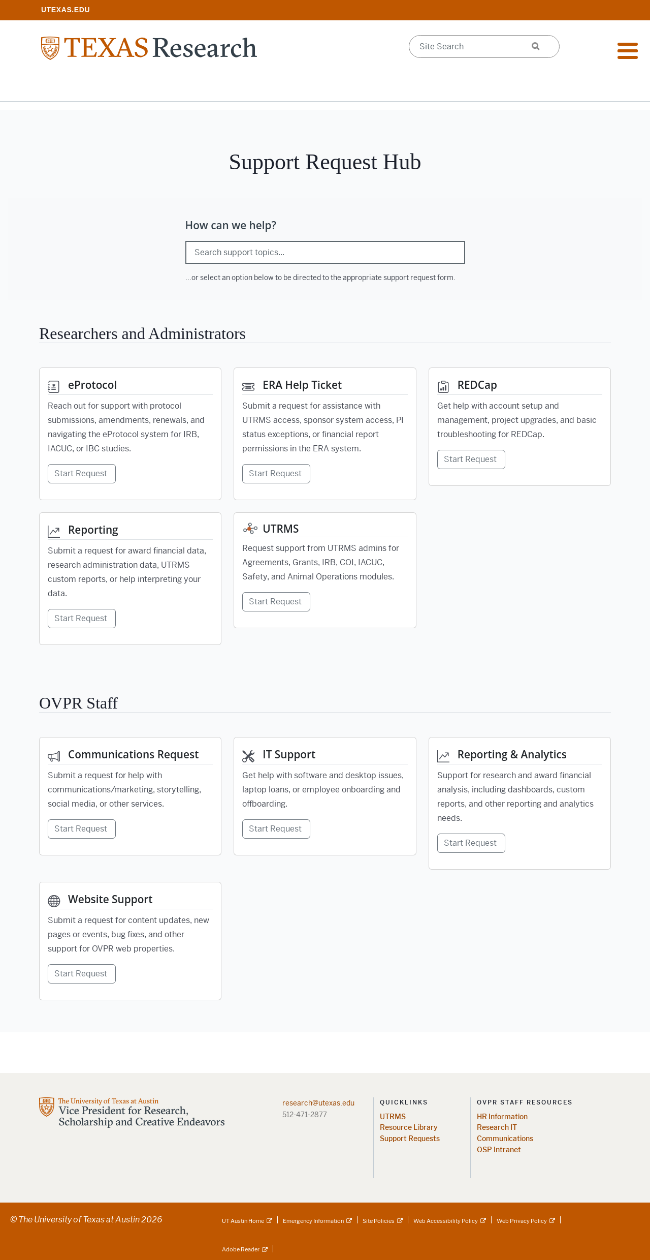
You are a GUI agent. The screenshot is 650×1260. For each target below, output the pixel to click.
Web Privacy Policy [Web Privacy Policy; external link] (522, 1220)
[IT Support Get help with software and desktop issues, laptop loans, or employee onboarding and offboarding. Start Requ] (325, 796)
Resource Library (409, 1127)
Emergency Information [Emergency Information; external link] (313, 1220)
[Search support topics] (325, 252)
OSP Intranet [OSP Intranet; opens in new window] (499, 1150)
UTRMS (393, 1117)
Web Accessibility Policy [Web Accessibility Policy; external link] (445, 1220)
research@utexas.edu (318, 1103)
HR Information (502, 1117)
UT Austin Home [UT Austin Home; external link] (243, 1220)
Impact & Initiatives (207, 86)
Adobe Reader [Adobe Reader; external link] (240, 1249)
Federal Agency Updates (546, 86)
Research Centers (423, 86)
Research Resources (88, 86)
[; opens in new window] (65, 9)
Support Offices (317, 86)
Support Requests (410, 1138)
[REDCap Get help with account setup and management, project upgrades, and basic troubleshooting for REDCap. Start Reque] (520, 426)
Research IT (497, 1127)
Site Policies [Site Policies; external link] (379, 1220)
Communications (505, 1138)
